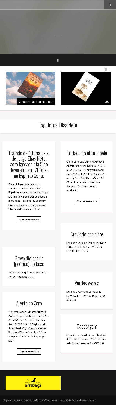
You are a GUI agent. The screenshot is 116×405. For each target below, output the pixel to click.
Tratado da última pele (87, 153)
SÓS (107, 101)
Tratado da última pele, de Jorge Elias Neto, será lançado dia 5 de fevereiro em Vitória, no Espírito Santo (28, 164)
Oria (68, 400)
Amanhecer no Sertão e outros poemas (36, 101)
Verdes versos (87, 283)
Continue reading (29, 219)
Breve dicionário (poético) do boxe (29, 261)
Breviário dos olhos (87, 234)
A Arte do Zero (29, 303)
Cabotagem (87, 326)
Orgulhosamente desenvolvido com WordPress (30, 400)
